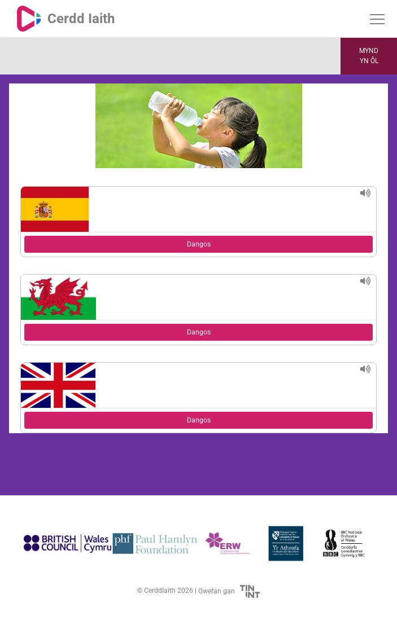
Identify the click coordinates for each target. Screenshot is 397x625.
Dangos (199, 244)
